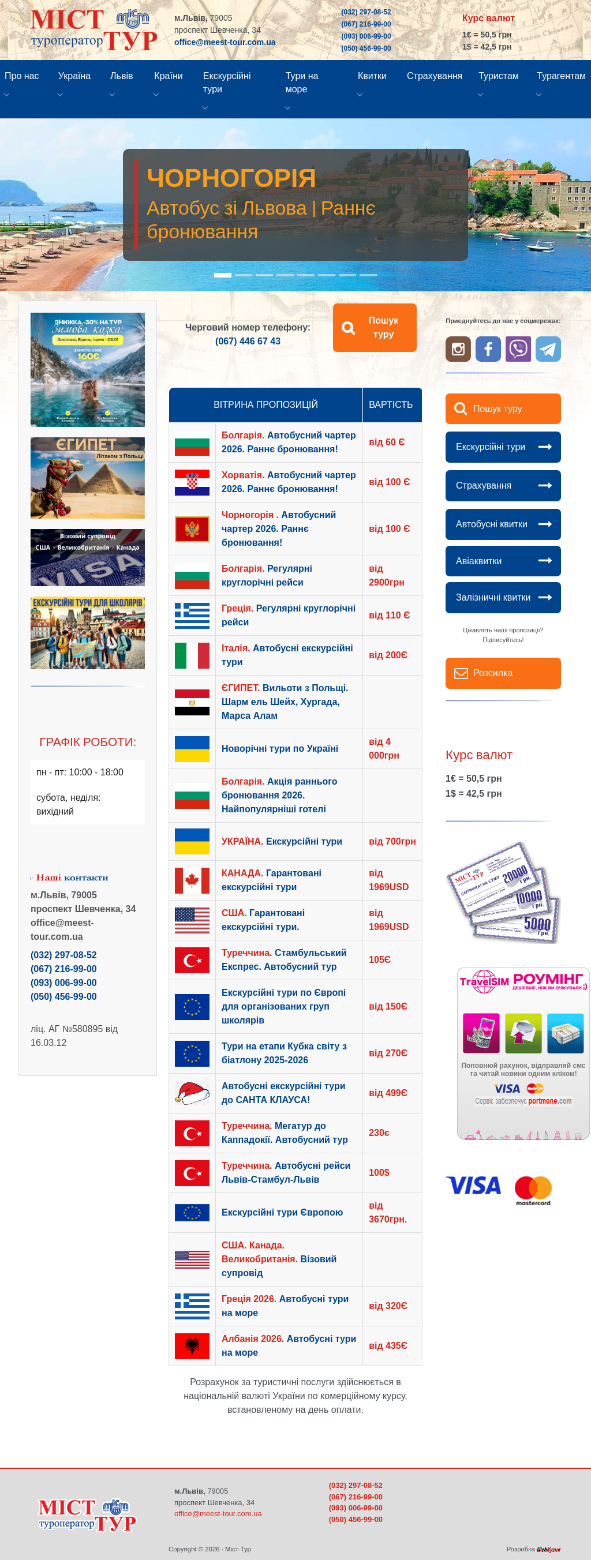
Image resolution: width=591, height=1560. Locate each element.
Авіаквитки (479, 561)
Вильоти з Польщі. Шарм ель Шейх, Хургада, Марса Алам (285, 702)
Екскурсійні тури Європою (282, 1212)
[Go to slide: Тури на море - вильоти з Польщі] (306, 275)
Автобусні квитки (492, 524)
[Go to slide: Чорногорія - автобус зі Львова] (222, 275)
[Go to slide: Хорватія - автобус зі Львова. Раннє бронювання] (264, 275)
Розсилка (493, 673)
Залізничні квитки (493, 597)
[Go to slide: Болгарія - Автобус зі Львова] (243, 275)
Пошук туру (384, 327)
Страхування (483, 485)
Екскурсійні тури (490, 447)
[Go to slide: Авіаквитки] (368, 275)
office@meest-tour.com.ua (224, 42)
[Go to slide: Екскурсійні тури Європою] (347, 275)
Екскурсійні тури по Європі (284, 1006)
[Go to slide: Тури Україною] (326, 275)
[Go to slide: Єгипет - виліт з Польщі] (285, 275)
